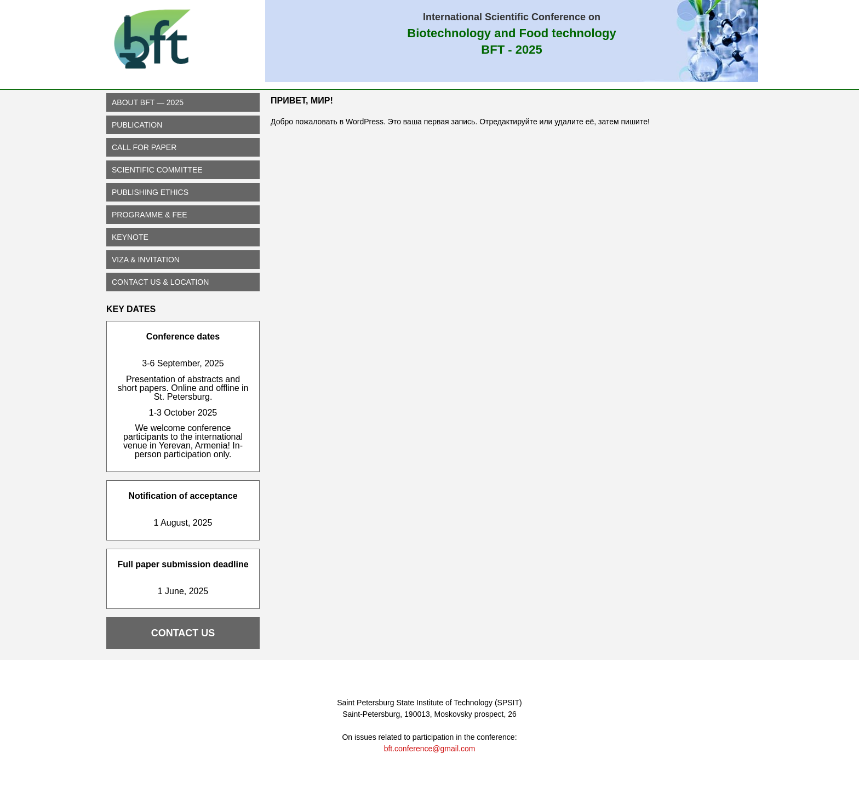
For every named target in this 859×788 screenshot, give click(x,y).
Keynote (130, 237)
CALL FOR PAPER (144, 147)
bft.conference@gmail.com (430, 748)
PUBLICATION (137, 124)
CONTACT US (183, 633)
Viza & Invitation (146, 259)
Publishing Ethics (150, 192)
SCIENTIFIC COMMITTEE (157, 169)
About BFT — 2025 (148, 102)
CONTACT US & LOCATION (160, 282)
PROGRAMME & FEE (149, 214)
